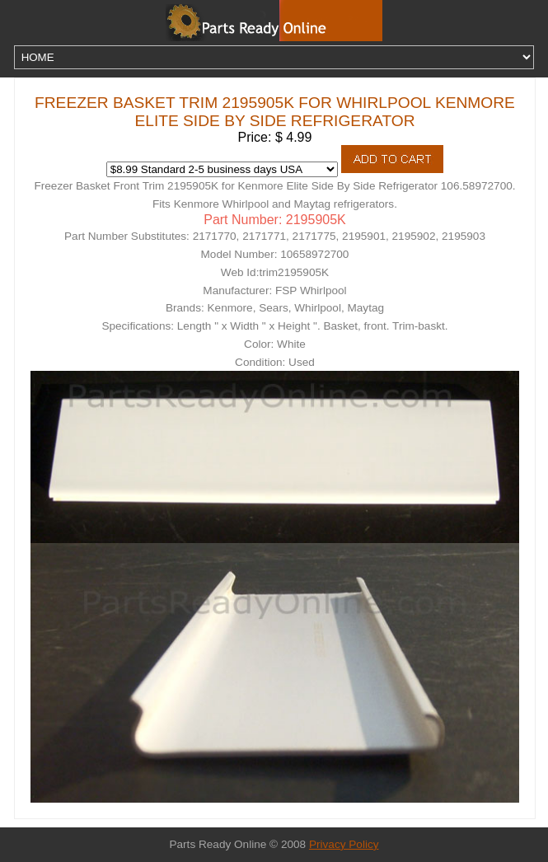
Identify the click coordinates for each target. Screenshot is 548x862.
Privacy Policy (344, 844)
